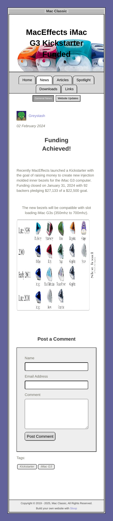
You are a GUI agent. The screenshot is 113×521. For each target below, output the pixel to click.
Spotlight (84, 80)
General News (43, 98)
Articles (62, 80)
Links (69, 89)
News (44, 80)
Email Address (36, 376)
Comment (32, 395)
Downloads (48, 89)
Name (29, 358)
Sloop (73, 508)
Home (27, 80)
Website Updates (68, 98)
